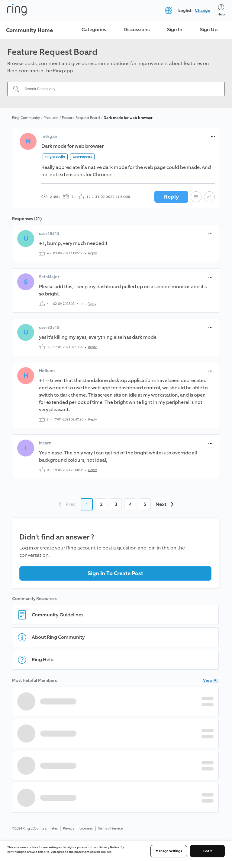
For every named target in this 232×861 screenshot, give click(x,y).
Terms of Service (110, 828)
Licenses (86, 828)
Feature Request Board (81, 117)
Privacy (68, 828)
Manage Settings (169, 851)
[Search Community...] (120, 89)
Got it (207, 851)
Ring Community (26, 117)
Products (51, 117)
